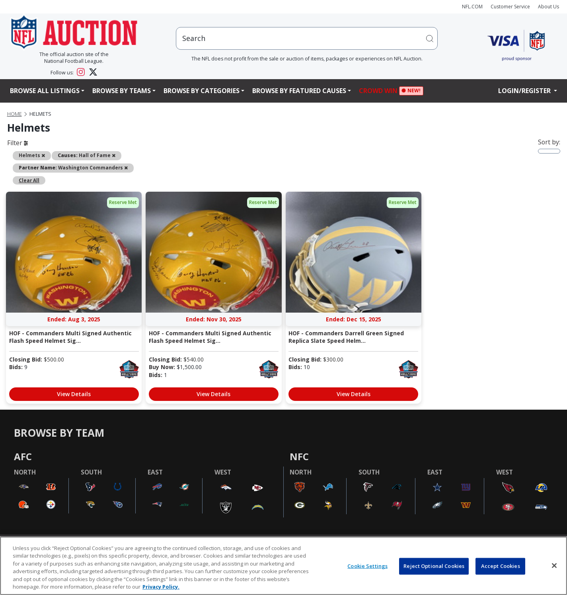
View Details (74, 394)
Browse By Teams (121, 90)
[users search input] (307, 38)
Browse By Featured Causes (299, 90)
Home (14, 114)
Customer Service (510, 6)
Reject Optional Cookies (433, 566)
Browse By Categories (202, 90)
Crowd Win (380, 90)
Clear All (29, 180)
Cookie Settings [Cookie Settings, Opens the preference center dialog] (367, 566)
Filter (17, 142)
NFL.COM (472, 6)
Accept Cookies (500, 566)
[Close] (554, 565)
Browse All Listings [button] (45, 90)
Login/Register (525, 90)
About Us (548, 6)
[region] (283, 566)
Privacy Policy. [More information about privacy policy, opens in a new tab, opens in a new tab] (160, 586)
